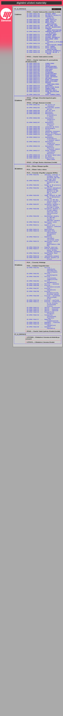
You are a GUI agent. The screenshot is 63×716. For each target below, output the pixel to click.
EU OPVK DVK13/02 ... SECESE (38, 74)
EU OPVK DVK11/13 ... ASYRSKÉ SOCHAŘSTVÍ (43, 42)
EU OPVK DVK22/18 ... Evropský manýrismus (44, 180)
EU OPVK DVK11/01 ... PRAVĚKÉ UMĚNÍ (41, 14)
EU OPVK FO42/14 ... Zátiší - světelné (42, 363)
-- (59, 9)
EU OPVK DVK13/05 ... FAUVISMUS (40, 79)
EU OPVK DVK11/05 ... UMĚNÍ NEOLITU (41, 23)
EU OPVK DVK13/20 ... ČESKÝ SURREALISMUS (43, 109)
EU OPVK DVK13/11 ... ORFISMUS (39, 90)
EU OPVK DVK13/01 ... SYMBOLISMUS (40, 72)
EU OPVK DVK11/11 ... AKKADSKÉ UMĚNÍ (42, 39)
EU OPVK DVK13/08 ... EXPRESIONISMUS (42, 85)
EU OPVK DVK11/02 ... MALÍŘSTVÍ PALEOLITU (44, 16)
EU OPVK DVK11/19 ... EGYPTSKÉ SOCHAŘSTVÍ (44, 58)
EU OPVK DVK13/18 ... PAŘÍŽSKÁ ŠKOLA (42, 104)
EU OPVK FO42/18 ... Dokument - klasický (43, 377)
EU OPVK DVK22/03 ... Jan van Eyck (41, 128)
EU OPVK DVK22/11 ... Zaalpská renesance (43, 152)
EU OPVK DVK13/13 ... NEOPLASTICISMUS (42, 94)
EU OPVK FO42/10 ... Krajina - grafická (43, 351)
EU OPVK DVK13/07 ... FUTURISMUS (40, 83)
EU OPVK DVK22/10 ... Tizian (38, 150)
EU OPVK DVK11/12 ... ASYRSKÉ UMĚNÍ (41, 41)
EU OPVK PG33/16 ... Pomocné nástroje (42, 289)
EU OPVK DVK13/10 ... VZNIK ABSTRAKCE (42, 88)
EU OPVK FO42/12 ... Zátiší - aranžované (43, 360)
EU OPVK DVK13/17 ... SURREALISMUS (41, 102)
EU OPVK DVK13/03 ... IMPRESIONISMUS (42, 76)
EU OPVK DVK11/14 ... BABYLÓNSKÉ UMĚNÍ (42, 44)
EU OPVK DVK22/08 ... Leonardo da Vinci (43, 147)
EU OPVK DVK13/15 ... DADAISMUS (40, 99)
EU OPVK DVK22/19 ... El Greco (39, 182)
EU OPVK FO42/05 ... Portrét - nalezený (43, 332)
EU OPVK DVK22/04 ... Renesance (40, 129)
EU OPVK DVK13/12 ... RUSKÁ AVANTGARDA (42, 92)
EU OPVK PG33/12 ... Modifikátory (40, 268)
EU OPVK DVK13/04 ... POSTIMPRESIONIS (42, 78)
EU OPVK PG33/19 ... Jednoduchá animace (43, 299)
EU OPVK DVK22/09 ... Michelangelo (41, 149)
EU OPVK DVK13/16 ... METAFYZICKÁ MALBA (43, 101)
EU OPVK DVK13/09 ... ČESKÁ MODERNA (41, 86)
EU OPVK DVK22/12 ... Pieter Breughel (42, 154)
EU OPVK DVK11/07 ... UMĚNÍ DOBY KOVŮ (42, 28)
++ (54, 9)
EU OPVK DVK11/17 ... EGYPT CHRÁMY (41, 53)
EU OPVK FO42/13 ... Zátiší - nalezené (42, 362)
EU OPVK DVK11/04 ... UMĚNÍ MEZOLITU (42, 21)
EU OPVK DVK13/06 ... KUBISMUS (39, 81)
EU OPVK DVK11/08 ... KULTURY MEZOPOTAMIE (44, 30)
